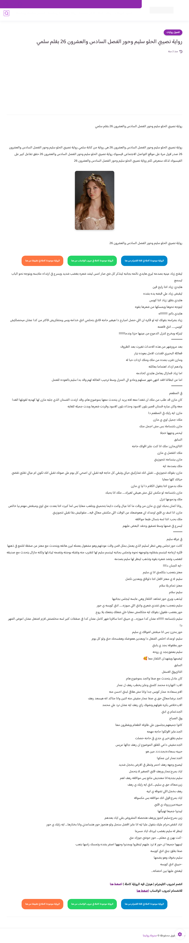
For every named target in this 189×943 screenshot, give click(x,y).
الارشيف (46, 4)
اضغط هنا (116, 884)
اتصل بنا (133, 4)
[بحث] (6, 15)
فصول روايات (173, 32)
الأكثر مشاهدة (85, 15)
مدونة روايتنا (150, 935)
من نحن (103, 4)
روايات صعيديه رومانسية (60, 15)
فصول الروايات (121, 15)
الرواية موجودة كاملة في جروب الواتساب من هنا (92, 261)
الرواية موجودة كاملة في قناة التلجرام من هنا (144, 261)
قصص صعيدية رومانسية (28, 15)
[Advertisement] (94, 81)
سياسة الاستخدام (85, 4)
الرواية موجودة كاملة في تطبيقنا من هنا (42, 261)
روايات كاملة (103, 15)
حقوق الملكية (118, 4)
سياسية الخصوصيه (64, 4)
